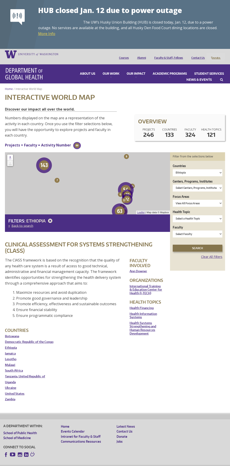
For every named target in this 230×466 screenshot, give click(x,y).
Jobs (120, 436)
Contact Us (197, 54)
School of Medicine (17, 432)
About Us (87, 67)
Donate (215, 54)
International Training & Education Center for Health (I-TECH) (146, 284)
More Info (46, 33)
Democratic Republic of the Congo (29, 336)
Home (9, 83)
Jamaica (10, 347)
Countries (179, 160)
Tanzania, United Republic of (25, 370)
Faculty (178, 221)
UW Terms (81, 462)
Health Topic (181, 206)
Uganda (10, 376)
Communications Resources (81, 436)
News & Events (199, 73)
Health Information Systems (143, 309)
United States (14, 387)
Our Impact (136, 67)
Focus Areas (181, 190)
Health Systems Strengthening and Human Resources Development (143, 322)
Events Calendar (73, 425)
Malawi (10, 359)
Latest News (126, 420)
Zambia (10, 393)
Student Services (209, 67)
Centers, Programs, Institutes (192, 175)
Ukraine (10, 382)
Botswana (12, 330)
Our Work (111, 67)
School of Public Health (20, 427)
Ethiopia (40, 214)
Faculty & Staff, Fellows (167, 54)
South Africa (14, 364)
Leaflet (141, 206)
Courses (123, 54)
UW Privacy (63, 462)
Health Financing (142, 302)
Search (221, 74)
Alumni (140, 54)
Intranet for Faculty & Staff (80, 430)
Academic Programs (170, 67)
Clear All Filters (211, 251)
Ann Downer (138, 265)
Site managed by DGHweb (108, 462)
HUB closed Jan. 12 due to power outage (110, 10)
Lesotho (10, 353)
